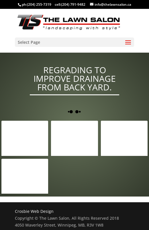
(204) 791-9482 (73, 4)
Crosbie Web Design (34, 211)
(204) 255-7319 (39, 4)
